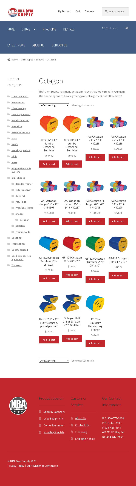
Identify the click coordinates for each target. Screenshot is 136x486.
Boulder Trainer (23, 183)
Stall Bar (20, 225)
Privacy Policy (15, 465)
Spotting (16, 237)
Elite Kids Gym (23, 189)
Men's (15, 144)
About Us (38, 45)
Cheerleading (19, 108)
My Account (64, 11)
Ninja (14, 156)
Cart (77, 11)
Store (26, 29)
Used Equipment (53, 418)
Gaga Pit (20, 196)
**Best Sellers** (20, 96)
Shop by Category (54, 411)
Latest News (16, 45)
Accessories (18, 102)
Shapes (40, 59)
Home (11, 29)
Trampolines (19, 243)
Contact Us (59, 45)
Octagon (24, 219)
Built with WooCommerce (42, 465)
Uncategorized (20, 249)
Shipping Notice (85, 438)
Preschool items (24, 207)
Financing (49, 29)
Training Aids (22, 232)
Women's (17, 265)
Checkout (90, 11)
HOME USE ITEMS (21, 132)
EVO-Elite (17, 126)
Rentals (69, 29)
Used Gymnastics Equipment (21, 257)
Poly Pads (20, 201)
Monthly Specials (21, 150)
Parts (14, 162)
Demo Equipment (21, 114)
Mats (14, 138)
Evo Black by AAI (20, 120)
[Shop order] (54, 105)
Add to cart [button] (49, 164)
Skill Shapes (27, 59)
